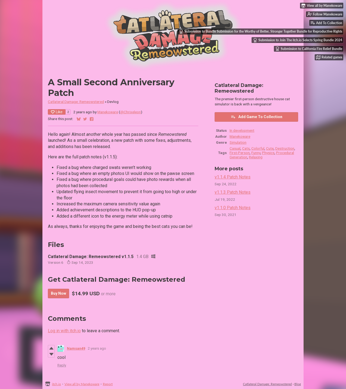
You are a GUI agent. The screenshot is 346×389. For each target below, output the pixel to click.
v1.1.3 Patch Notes (233, 192)
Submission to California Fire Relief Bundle (308, 48)
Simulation (238, 142)
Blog (297, 384)
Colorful (257, 148)
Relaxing (255, 157)
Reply (61, 365)
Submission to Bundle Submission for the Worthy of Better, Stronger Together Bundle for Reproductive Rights (260, 31)
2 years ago (97, 348)
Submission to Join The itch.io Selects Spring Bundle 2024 (297, 40)
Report (108, 384)
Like (57, 112)
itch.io (56, 384)
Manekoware (107, 112)
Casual (235, 148)
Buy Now (58, 293)
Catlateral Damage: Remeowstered (76, 101)
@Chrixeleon (130, 112)
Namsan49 (76, 348)
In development (242, 130)
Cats (246, 148)
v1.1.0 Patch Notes (233, 207)
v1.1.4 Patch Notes (233, 177)
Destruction (284, 148)
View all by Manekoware (81, 384)
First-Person (240, 152)
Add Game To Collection (256, 116)
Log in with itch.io (64, 330)
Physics (268, 152)
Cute (270, 148)
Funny (255, 152)
